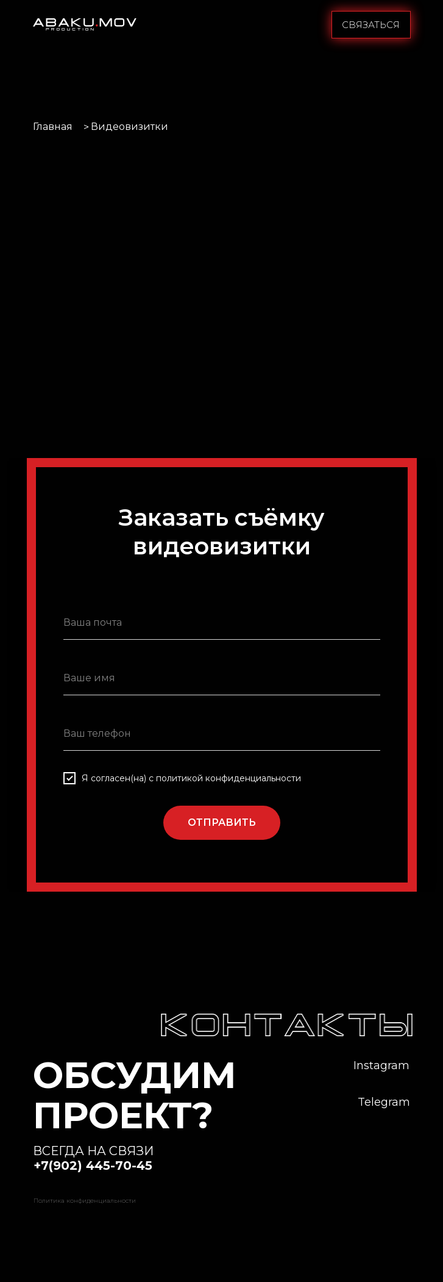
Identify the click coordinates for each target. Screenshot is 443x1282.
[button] (371, 24)
